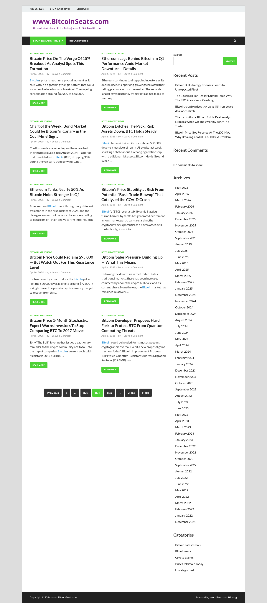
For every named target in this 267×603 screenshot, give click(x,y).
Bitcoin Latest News (41, 53)
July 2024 (181, 326)
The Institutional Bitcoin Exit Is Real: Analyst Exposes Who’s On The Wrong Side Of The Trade (203, 121)
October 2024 (184, 307)
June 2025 (182, 257)
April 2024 (182, 345)
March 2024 (183, 351)
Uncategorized (184, 570)
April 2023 (182, 421)
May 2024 (181, 339)
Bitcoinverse (83, 8)
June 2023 (182, 408)
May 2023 (181, 414)
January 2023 (184, 439)
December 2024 (185, 294)
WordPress (216, 597)
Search (177, 54)
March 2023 (183, 427)
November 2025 (185, 225)
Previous (53, 392)
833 (85, 392)
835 (109, 392)
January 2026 (184, 212)
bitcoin (59, 157)
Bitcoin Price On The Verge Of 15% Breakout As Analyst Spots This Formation (60, 63)
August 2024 (183, 320)
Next (145, 392)
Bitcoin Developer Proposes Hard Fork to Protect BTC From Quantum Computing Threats (132, 325)
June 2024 (182, 332)
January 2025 (184, 288)
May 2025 (181, 263)
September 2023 (185, 389)
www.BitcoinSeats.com (70, 21)
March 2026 (183, 200)
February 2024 (184, 357)
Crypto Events (184, 557)
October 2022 (184, 458)
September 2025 (185, 238)
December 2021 (185, 521)
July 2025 (181, 250)
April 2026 (182, 193)
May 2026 (181, 187)
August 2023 (183, 395)
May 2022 (181, 490)
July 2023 (181, 402)
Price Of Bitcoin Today (189, 564)
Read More (37, 102)
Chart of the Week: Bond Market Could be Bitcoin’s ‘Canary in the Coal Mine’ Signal (58, 131)
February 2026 (184, 206)
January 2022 (184, 515)
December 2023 (185, 370)
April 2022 (182, 496)
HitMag (232, 597)
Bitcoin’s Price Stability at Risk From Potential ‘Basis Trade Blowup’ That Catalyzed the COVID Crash (132, 194)
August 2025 (183, 244)
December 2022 (185, 446)
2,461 (131, 392)
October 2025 (184, 231)
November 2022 (185, 452)
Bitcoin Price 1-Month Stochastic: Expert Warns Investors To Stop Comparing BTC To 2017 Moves (59, 325)
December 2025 (185, 219)
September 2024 (185, 313)
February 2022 (184, 509)
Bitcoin (34, 80)
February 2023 (184, 433)
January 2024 (184, 364)
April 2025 (182, 269)
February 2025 (184, 282)
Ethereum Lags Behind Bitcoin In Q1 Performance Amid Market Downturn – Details (132, 63)
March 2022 (183, 503)
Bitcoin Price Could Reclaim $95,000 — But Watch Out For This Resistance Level (62, 262)
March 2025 (183, 275)
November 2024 (185, 301)
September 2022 (185, 465)
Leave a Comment (61, 73)
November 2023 (185, 376)
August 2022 (183, 471)
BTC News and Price (60, 8)
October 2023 (184, 383)
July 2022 (181, 477)
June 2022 (182, 484)
